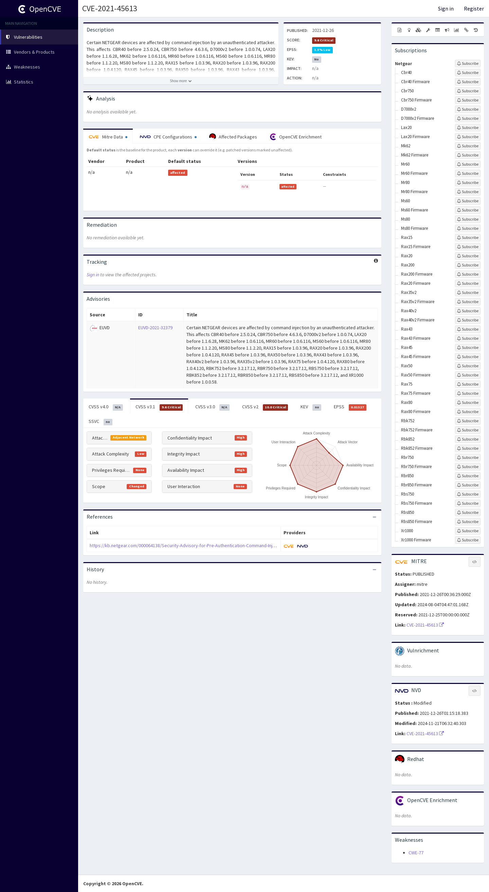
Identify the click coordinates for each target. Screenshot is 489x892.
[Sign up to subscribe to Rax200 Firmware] (468, 274)
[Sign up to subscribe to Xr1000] (468, 531)
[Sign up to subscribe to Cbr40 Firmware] (468, 82)
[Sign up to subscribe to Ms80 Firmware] (468, 228)
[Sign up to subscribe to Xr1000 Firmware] (468, 540)
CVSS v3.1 (159, 407)
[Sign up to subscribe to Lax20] (468, 127)
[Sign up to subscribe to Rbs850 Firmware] (468, 521)
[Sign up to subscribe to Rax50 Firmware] (468, 375)
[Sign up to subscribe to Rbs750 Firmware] (468, 503)
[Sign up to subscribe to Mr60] (468, 164)
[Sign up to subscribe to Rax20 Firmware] (468, 283)
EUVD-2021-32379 (155, 327)
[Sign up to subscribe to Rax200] (468, 265)
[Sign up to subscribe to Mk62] (468, 146)
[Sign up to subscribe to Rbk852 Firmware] (468, 448)
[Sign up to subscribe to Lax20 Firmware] (468, 137)
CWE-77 (416, 853)
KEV (311, 407)
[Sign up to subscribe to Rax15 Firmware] (468, 246)
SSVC (100, 421)
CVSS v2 (265, 407)
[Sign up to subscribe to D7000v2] (468, 109)
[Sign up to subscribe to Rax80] (468, 402)
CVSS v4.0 (106, 407)
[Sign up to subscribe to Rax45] (468, 347)
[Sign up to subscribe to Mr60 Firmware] (468, 173)
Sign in (446, 8)
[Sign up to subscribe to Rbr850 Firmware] (468, 485)
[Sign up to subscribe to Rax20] (468, 256)
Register (474, 8)
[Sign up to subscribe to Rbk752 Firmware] (468, 430)
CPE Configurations (168, 137)
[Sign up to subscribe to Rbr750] (468, 457)
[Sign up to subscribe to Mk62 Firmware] (468, 155)
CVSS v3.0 (212, 407)
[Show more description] (180, 81)
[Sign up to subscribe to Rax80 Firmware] (468, 411)
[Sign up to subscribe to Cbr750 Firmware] (468, 100)
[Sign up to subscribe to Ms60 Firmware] (468, 210)
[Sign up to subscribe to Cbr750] (468, 91)
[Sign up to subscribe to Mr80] (468, 182)
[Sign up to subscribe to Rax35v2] (468, 292)
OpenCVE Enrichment (296, 136)
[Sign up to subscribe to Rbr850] (468, 476)
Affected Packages (233, 136)
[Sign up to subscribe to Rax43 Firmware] (468, 338)
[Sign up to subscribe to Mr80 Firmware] (468, 192)
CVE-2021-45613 (109, 8)
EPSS (350, 407)
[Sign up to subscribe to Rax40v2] (468, 311)
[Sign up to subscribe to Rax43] (468, 329)
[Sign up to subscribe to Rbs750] (468, 494)
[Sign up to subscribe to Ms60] (468, 201)
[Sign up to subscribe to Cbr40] (468, 72)
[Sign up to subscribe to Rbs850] (468, 512)
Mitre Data (108, 137)
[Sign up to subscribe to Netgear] (468, 63)
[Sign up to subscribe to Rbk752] (468, 421)
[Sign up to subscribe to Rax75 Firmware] (468, 393)
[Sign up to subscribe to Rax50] (468, 366)
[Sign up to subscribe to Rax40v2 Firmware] (468, 320)
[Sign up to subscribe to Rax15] (468, 237)
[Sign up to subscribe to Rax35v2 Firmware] (468, 301)
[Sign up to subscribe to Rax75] (468, 384)
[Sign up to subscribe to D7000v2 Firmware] (468, 118)
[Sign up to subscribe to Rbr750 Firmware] (468, 466)
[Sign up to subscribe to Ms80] (468, 219)
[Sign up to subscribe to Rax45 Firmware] (468, 356)
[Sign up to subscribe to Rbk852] (468, 439)
